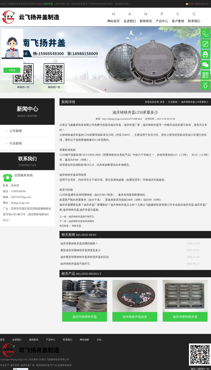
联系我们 (194, 17)
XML (99, 339)
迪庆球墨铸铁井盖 (185, 316)
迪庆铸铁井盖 (43, 365)
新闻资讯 (146, 17)
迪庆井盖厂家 (28, 365)
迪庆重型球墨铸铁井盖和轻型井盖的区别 (84, 257)
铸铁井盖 (76, 225)
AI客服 (12, 70)
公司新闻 (16, 130)
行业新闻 (16, 143)
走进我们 (130, 17)
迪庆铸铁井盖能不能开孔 (81, 216)
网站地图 (84, 339)
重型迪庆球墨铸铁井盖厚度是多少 (80, 250)
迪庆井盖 (48, 3)
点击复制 (33, 359)
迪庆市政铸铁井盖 (84, 316)
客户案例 (178, 17)
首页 (162, 102)
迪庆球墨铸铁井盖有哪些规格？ (79, 243)
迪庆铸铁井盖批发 (135, 316)
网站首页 (113, 17)
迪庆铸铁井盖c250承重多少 (195, 102)
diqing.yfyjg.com (20, 202)
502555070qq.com (21, 197)
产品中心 (162, 17)
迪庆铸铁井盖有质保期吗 (81, 221)
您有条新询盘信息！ (198, 3)
